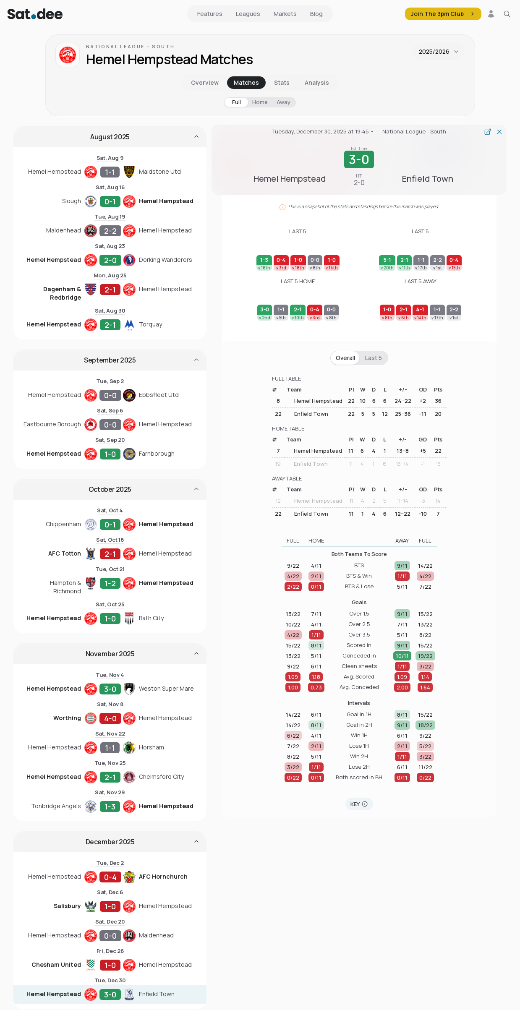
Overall (345, 358)
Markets (285, 14)
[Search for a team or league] (507, 14)
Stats (282, 82)
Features (209, 14)
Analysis (317, 82)
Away (283, 102)
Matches (246, 82)
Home (260, 102)
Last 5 (373, 358)
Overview (205, 82)
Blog (316, 14)
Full (236, 102)
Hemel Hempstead (313, 401)
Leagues (248, 14)
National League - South (130, 46)
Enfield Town (306, 414)
